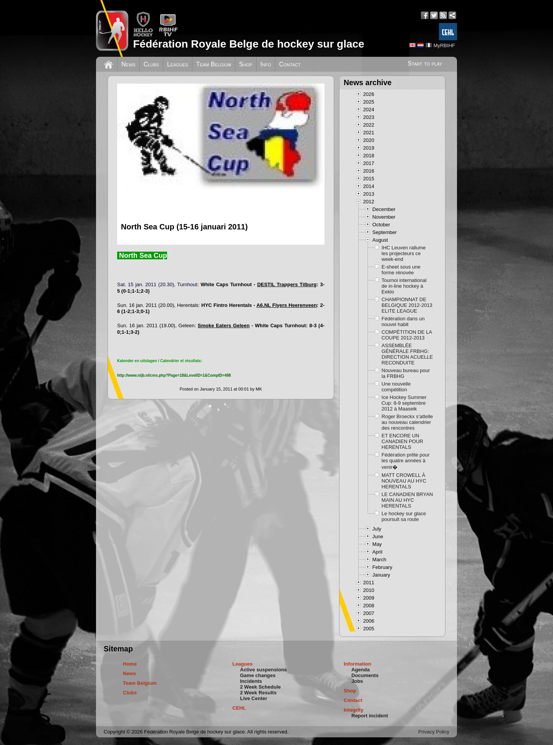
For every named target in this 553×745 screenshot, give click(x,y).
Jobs (357, 681)
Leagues (177, 64)
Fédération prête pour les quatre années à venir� (406, 461)
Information (357, 664)
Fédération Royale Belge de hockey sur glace (248, 44)
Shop (246, 64)
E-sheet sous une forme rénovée (401, 269)
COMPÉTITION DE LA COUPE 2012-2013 (407, 335)
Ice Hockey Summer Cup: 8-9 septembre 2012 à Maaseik (404, 403)
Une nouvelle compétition (396, 386)
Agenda (360, 669)
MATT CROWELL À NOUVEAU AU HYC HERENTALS (404, 481)
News (128, 64)
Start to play (424, 63)
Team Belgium (213, 64)
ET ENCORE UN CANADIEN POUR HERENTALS (402, 441)
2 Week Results (258, 693)
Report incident (369, 716)
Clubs (151, 64)
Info (265, 64)
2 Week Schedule (260, 687)
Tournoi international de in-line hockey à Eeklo (404, 286)
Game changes (258, 675)
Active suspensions (263, 669)
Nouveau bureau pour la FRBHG (406, 373)
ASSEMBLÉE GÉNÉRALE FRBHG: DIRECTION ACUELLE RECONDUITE (407, 354)
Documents (365, 675)
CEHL (239, 708)
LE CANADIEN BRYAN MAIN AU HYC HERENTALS (407, 500)
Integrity (353, 710)
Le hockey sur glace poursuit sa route (404, 516)
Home (130, 664)
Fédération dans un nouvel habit (403, 321)
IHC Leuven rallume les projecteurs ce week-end (404, 253)
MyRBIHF (444, 45)
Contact (290, 64)
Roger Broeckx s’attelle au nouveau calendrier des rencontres (407, 422)
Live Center (253, 698)
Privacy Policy (433, 732)
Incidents (251, 681)
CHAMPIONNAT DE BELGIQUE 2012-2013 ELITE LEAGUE (407, 305)
